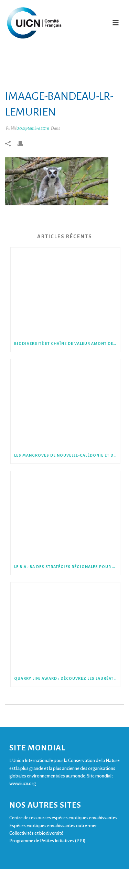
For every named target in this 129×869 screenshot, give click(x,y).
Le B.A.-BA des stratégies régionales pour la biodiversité (67, 567)
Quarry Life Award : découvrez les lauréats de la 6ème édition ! (67, 678)
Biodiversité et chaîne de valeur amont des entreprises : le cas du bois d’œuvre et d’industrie (67, 343)
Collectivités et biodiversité (36, 833)
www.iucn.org (22, 783)
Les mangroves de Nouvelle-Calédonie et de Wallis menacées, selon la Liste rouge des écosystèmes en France (67, 455)
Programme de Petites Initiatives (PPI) (47, 840)
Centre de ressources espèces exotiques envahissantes (63, 817)
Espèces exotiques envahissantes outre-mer (53, 825)
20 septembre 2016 (33, 128)
